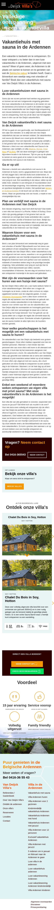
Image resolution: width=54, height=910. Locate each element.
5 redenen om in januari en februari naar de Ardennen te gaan (39, 854)
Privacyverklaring (38, 907)
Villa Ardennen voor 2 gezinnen (38, 802)
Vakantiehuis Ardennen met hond (38, 817)
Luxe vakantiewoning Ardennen (38, 877)
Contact (6, 821)
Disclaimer (35, 904)
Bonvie (39, 149)
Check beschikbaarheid (26, 671)
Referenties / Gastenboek (9, 794)
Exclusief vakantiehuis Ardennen (38, 838)
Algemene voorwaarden (41, 902)
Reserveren (8, 812)
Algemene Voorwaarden (12, 297)
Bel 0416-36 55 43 (16, 777)
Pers (10, 627)
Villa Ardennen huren (37, 797)
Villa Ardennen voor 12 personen (38, 831)
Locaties (7, 817)
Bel (15, 454)
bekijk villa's (14, 486)
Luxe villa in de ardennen (35, 863)
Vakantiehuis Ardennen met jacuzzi (38, 824)
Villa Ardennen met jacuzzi (37, 845)
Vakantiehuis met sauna (39, 793)
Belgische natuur (18, 73)
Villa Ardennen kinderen (39, 890)
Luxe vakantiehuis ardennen (36, 870)
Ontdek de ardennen (12, 804)
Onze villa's (8, 808)
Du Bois (12, 152)
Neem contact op (26, 664)
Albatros (32, 149)
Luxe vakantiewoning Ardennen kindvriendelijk (39, 884)
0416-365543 (18, 454)
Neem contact (37, 455)
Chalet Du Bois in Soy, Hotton (22, 599)
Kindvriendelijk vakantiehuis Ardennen (38, 810)
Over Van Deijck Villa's (13, 800)
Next (51, 536)
